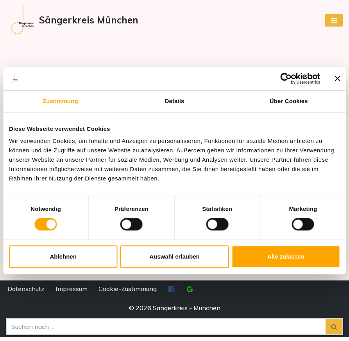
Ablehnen (63, 256)
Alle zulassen (285, 256)
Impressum (71, 293)
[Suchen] (166, 330)
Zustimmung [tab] (60, 101)
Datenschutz (26, 293)
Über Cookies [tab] (289, 101)
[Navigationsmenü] (334, 20)
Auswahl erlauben (174, 256)
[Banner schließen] (337, 78)
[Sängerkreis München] (72, 20)
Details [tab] (174, 101)
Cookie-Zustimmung (127, 293)
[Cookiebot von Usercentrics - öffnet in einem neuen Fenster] (286, 78)
